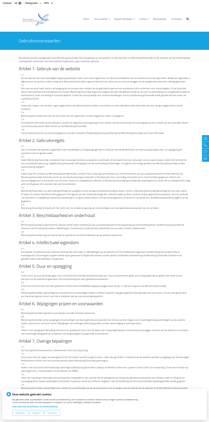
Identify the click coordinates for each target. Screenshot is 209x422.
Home (86, 19)
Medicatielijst (159, 19)
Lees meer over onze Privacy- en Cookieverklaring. (35, 406)
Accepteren (52, 412)
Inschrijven (176, 19)
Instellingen (20, 412)
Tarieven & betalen (123, 19)
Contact (143, 19)
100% (46, 3)
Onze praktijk (100, 19)
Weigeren (36, 412)
